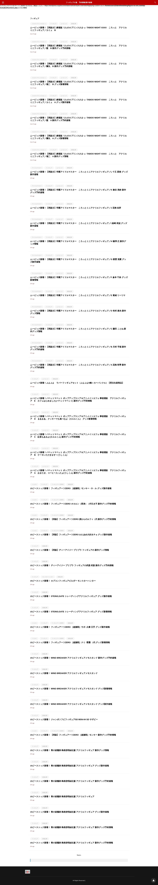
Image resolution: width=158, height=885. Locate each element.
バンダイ (34, 484)
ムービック (64, 23)
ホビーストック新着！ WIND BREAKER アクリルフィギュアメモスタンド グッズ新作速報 (71, 704)
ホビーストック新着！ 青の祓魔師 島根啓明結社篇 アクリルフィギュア (62, 796)
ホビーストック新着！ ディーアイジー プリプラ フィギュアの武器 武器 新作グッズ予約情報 (72, 565)
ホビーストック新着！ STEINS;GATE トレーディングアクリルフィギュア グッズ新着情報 (71, 612)
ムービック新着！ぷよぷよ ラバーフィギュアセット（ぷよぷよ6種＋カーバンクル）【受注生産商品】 (77, 383)
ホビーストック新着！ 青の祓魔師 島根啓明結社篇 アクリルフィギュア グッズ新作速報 (69, 766)
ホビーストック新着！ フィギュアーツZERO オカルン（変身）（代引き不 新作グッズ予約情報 (73, 504)
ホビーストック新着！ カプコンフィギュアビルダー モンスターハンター (63, 581)
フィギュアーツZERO (57, 484)
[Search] (154, 2)
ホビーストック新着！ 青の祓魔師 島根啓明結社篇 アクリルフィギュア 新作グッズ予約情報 (71, 827)
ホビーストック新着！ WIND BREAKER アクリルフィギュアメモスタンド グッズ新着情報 (71, 689)
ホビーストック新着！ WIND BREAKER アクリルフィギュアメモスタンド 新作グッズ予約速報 (73, 658)
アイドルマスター (37, 168)
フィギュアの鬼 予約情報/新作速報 (79, 2)
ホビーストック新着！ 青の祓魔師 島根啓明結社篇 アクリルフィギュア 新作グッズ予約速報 (71, 781)
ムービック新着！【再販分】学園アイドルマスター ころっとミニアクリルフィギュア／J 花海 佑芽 (75, 208)
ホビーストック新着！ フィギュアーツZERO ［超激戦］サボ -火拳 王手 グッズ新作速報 (70, 627)
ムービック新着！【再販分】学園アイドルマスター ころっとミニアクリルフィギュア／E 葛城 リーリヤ (77, 295)
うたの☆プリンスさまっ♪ (39, 23)
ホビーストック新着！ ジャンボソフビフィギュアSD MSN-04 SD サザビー (64, 719)
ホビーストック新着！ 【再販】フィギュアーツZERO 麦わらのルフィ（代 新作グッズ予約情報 (73, 519)
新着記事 (73, 23)
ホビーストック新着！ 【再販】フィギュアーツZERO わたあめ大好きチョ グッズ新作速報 (71, 534)
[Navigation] (2, 2)
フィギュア (53, 23)
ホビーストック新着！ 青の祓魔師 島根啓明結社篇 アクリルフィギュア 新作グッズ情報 (69, 750)
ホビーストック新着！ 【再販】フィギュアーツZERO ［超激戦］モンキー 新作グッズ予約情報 (73, 735)
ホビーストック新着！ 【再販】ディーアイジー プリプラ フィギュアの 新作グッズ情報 (69, 550)
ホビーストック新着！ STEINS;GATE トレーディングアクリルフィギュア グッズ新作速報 (71, 596)
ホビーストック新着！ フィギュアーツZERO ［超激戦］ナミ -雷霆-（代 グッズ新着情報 (70, 642)
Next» (79, 855)
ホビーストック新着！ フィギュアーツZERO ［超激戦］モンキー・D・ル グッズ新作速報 (70, 488)
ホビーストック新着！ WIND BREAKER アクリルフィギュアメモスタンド (64, 673)
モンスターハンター (47, 577)
